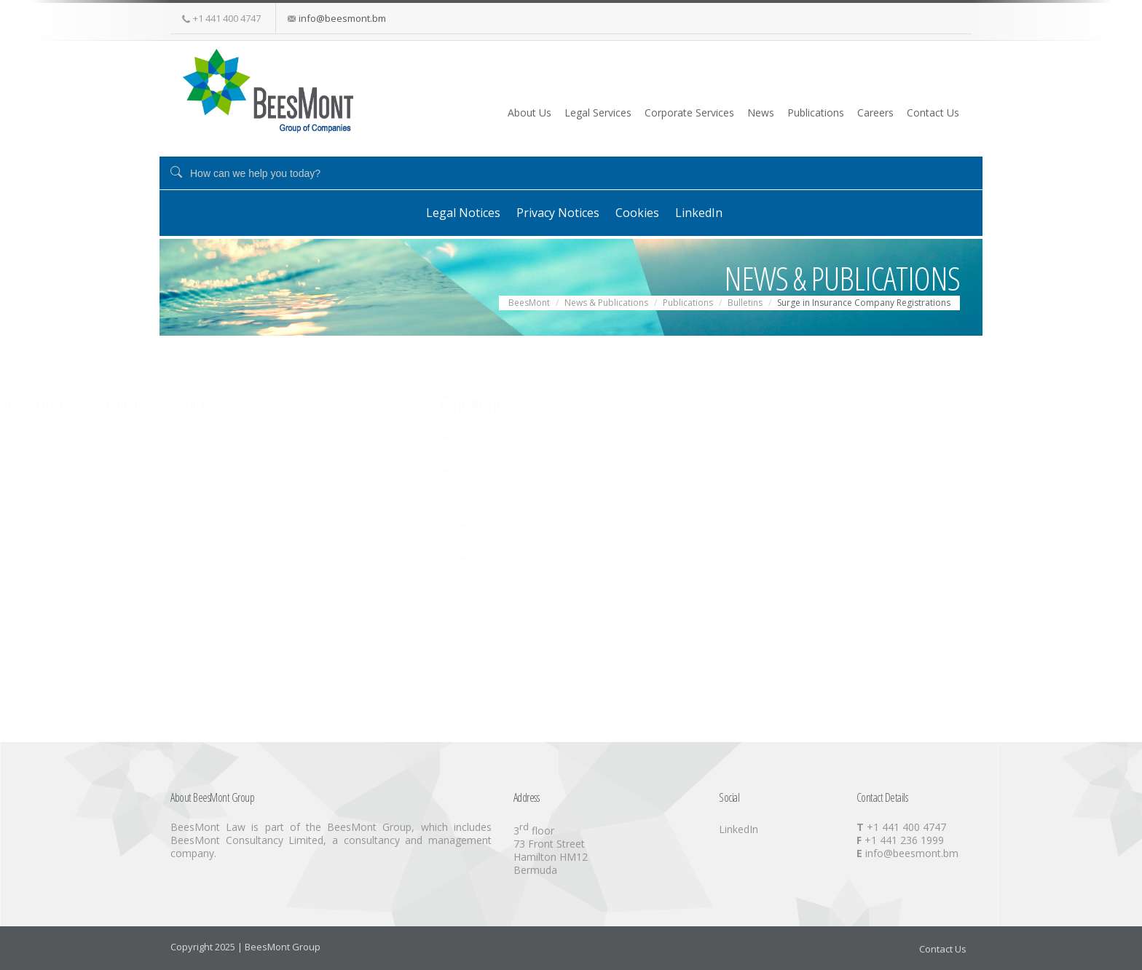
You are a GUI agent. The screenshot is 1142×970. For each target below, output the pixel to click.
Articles (217, 466)
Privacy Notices (548, 212)
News (711, 112)
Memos (239, 520)
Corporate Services (627, 112)
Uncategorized (234, 432)
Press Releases (257, 587)
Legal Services (522, 112)
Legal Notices (440, 212)
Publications (780, 112)
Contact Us (923, 112)
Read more (529, 462)
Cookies (641, 212)
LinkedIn (715, 212)
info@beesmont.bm (342, 18)
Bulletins (586, 529)
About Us (441, 112)
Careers (853, 112)
